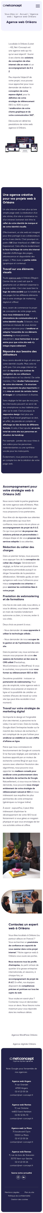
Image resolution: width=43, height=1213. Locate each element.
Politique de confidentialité (19, 1196)
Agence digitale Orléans (24, 1044)
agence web (15, 278)
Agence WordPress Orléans (24, 1035)
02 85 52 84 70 (21, 1115)
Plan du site (29, 1192)
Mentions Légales (12, 1192)
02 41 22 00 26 (21, 1091)
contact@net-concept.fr (21, 1095)
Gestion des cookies (19, 1199)
